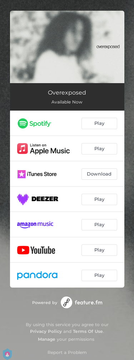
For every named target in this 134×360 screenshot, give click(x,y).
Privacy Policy (46, 331)
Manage (46, 339)
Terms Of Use (88, 331)
